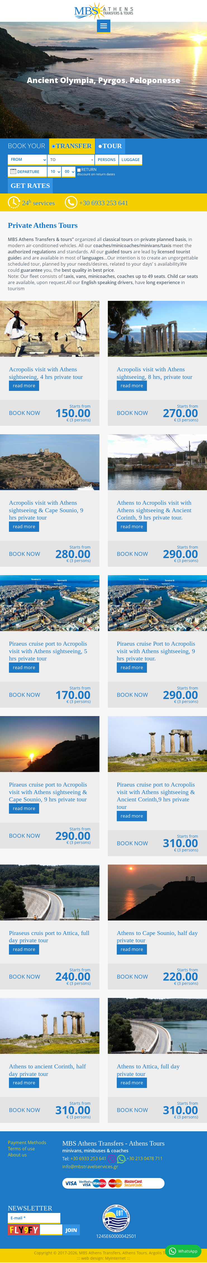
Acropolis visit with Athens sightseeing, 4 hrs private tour (46, 373)
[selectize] (70, 160)
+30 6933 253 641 (103, 203)
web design (92, 1258)
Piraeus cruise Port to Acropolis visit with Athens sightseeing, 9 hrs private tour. (156, 651)
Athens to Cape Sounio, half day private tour (157, 936)
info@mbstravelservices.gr (90, 1166)
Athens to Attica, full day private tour (148, 1070)
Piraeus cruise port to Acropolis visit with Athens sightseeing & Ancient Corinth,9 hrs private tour (156, 795)
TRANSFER (72, 146)
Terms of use (21, 1149)
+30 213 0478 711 (145, 1158)
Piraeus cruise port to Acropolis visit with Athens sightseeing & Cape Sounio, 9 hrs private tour (48, 792)
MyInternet (115, 1258)
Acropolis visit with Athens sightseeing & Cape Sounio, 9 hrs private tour (46, 510)
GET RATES (30, 185)
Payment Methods (27, 1142)
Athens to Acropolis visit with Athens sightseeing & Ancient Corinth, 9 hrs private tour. (154, 510)
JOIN (71, 1230)
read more (24, 386)
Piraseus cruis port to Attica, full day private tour (49, 936)
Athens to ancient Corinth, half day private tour (47, 1070)
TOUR (110, 146)
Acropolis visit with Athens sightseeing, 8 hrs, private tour (154, 373)
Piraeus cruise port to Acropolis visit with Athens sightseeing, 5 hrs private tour (48, 651)
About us (17, 1155)
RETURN (96, 171)
